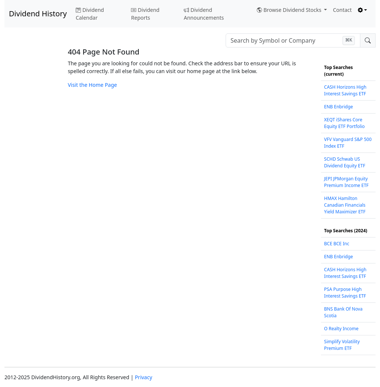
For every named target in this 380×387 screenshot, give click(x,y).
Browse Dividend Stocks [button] (290, 9)
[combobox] (293, 40)
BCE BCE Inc (336, 243)
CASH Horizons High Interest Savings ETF (345, 90)
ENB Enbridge (338, 107)
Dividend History (38, 14)
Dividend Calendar (90, 13)
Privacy (143, 377)
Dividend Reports (145, 13)
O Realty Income (341, 328)
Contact (342, 9)
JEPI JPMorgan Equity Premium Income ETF (346, 182)
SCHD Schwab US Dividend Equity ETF (344, 162)
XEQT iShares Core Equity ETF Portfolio (344, 123)
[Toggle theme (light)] (362, 10)
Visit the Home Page (92, 84)
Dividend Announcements (204, 13)
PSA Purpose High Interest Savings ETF (345, 292)
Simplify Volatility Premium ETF (342, 344)
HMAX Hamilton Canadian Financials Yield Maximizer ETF (345, 205)
